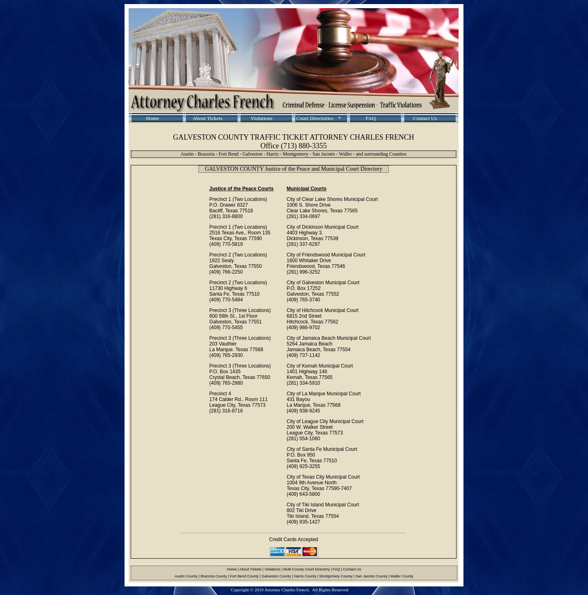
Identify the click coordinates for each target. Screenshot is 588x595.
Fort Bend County (244, 576)
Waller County (401, 576)
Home (152, 118)
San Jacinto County (372, 576)
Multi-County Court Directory (306, 569)
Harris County (305, 576)
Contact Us (425, 118)
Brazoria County (213, 576)
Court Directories (315, 118)
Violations (261, 118)
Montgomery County (335, 576)
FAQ (370, 118)
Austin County (186, 576)
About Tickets (207, 118)
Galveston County (276, 576)
